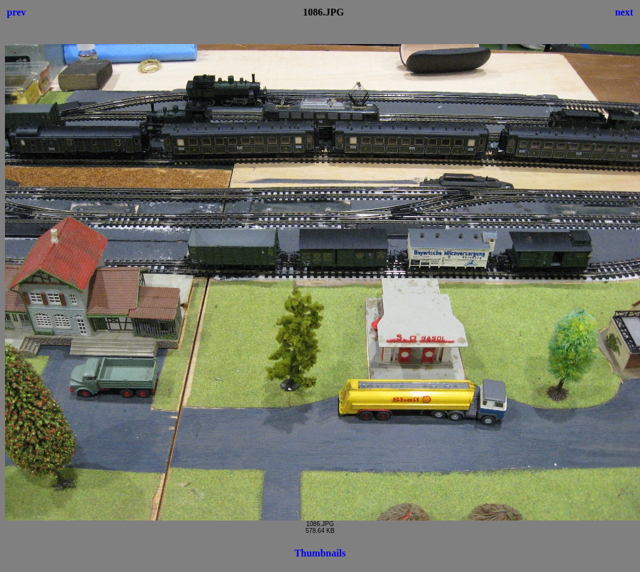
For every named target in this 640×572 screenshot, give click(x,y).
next (624, 12)
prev (16, 12)
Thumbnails (320, 553)
